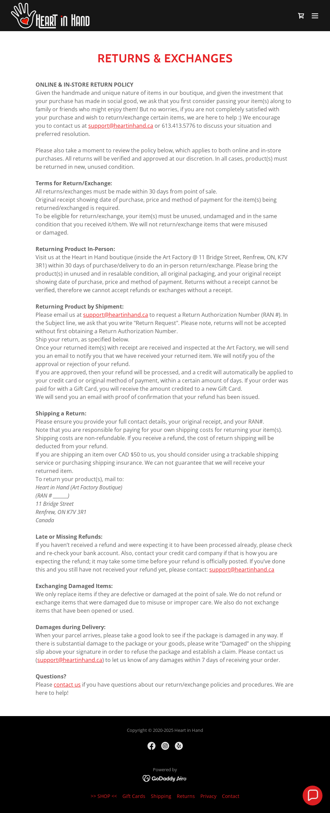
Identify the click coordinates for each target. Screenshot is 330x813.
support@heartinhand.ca (120, 125)
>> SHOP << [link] (104, 796)
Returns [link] (186, 796)
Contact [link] (230, 796)
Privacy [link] (208, 796)
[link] (50, 15)
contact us (67, 684)
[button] (315, 16)
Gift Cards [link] (133, 796)
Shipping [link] (161, 796)
